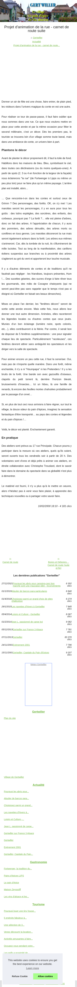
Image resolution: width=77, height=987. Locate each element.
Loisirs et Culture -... (14, 819)
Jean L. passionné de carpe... (18, 826)
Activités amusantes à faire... (18, 939)
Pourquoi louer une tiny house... (20, 911)
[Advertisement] (36, 71)
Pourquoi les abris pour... (16, 791)
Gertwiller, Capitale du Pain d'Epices (31, 652)
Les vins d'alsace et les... (16, 896)
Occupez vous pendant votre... (19, 946)
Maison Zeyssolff (12, 889)
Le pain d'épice (11, 882)
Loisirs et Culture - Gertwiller (26, 614)
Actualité (36, 41)
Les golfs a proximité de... (17, 953)
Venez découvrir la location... (18, 932)
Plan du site (10, 718)
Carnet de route (10, 562)
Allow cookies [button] (45, 976)
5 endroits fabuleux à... (15, 918)
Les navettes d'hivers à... (16, 812)
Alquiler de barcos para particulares (29, 591)
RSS (63, 983)
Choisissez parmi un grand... (18, 805)
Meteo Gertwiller (38, 664)
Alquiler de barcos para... (16, 798)
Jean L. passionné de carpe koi (27, 622)
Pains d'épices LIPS (14, 875)
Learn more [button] (32, 968)
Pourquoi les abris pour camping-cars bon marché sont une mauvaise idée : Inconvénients (37, 584)
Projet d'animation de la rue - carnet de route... (36, 45)
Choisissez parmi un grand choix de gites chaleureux (32, 600)
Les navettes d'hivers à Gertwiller (28, 606)
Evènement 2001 (21, 645)
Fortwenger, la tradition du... (18, 868)
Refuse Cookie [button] (20, 976)
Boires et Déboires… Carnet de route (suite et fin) (58, 565)
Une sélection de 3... (14, 925)
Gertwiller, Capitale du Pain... (18, 854)
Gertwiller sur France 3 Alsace (28, 629)
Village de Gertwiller (14, 777)
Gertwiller (37, 37)
